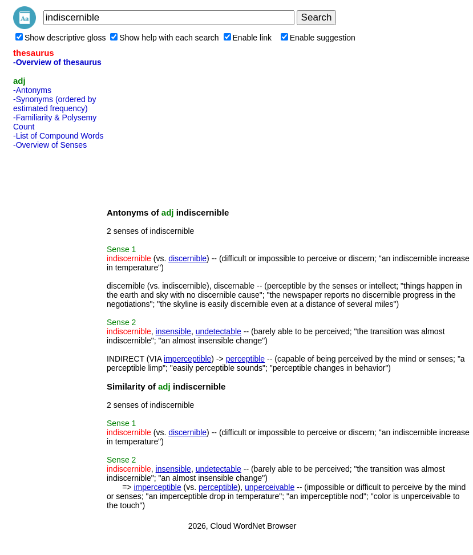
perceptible (245, 358)
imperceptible (187, 358)
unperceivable (269, 487)
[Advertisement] (58, 324)
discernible (187, 258)
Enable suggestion (318, 37)
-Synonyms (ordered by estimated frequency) (54, 104)
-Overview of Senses (50, 144)
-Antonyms (32, 90)
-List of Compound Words (58, 135)
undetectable (218, 331)
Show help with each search (164, 37)
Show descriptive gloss (60, 37)
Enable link (248, 37)
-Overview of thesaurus (57, 62)
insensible (173, 331)
